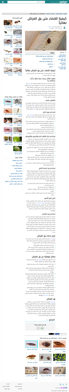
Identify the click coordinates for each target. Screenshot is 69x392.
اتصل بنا (8, 384)
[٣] (32, 242)
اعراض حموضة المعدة (17, 166)
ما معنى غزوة (19, 171)
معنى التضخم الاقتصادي (16, 179)
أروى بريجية (51, 27)
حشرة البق (45, 295)
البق (34, 109)
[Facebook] (66, 384)
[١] (26, 108)
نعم (42, 328)
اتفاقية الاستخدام (6, 386)
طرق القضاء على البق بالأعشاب (62, 68)
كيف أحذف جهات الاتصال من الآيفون (13, 181)
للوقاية (40, 260)
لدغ (51, 239)
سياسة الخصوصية (18, 386)
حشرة (29, 83)
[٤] (34, 261)
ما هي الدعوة (19, 163)
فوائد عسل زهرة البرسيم (16, 174)
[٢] (47, 118)
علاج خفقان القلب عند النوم (16, 184)
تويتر (53, 334)
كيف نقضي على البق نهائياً (62, 60)
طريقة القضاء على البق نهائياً (62, 56)
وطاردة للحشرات (40, 203)
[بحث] (43, 2)
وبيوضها (32, 115)
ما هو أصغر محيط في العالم (15, 176)
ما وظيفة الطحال (18, 168)
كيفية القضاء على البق (63, 64)
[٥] (38, 315)
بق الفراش (52, 302)
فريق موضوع (7, 389)
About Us (20, 389)
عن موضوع (20, 384)
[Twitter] (63, 384)
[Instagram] (60, 384)
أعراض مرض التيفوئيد (17, 160)
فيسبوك (58, 334)
